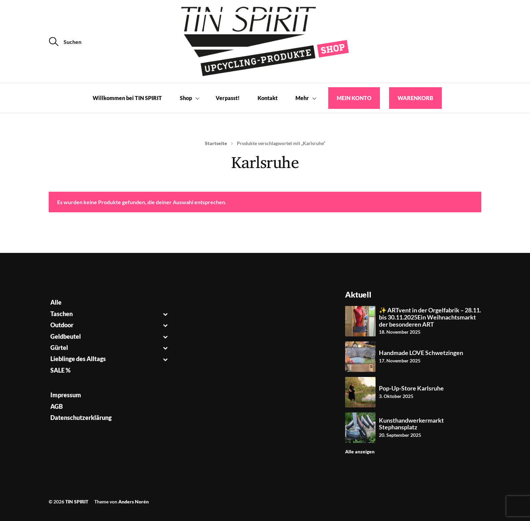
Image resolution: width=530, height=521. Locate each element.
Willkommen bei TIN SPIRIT (127, 98)
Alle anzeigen (360, 451)
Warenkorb (415, 98)
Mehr (302, 98)
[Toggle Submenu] (165, 313)
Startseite (216, 143)
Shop (186, 98)
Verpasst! (228, 98)
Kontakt (268, 98)
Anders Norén (133, 501)
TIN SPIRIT (76, 501)
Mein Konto (354, 98)
